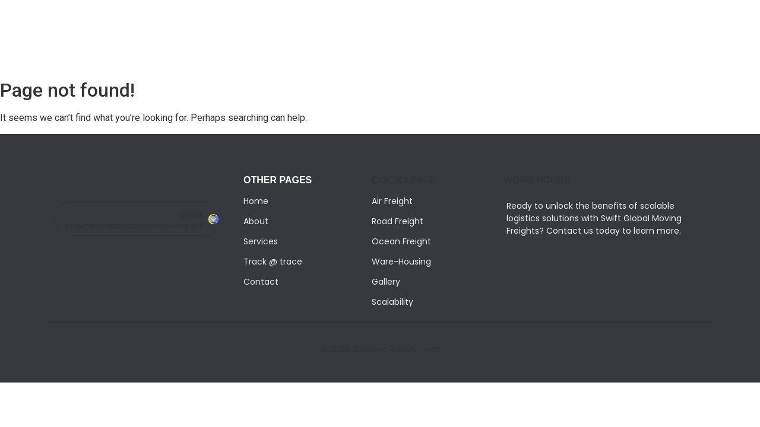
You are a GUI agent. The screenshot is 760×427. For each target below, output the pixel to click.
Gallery (386, 282)
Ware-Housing (401, 261)
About (255, 221)
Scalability (392, 302)
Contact (260, 282)
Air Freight (392, 201)
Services (260, 241)
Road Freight (397, 221)
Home (255, 201)
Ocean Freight (401, 241)
